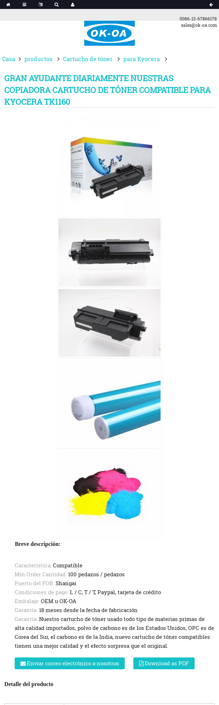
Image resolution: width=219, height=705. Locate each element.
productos (38, 59)
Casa (8, 59)
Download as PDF (167, 663)
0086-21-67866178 (198, 18)
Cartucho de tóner (88, 59)
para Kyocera (141, 59)
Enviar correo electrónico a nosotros (73, 663)
